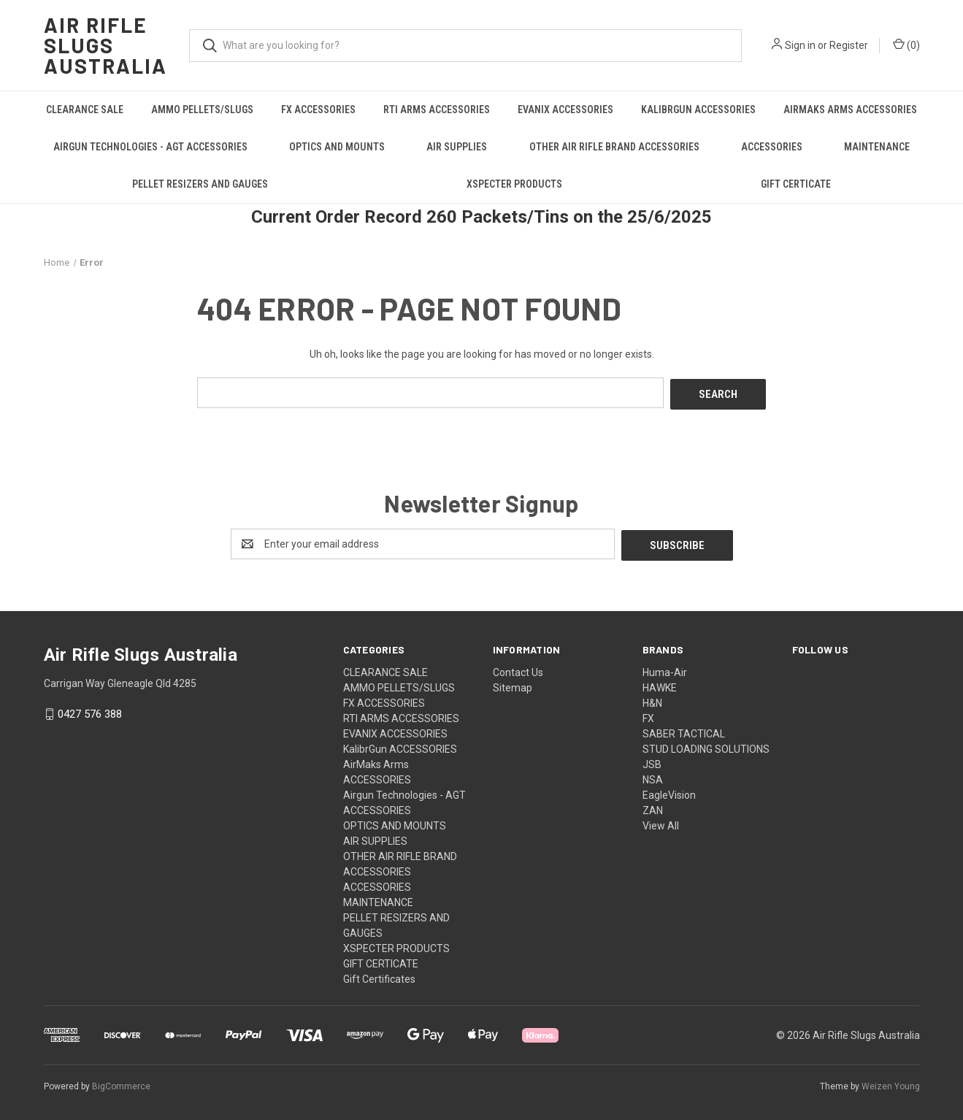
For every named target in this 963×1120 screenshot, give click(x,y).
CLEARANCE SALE (84, 109)
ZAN (652, 807)
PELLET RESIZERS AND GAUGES (200, 184)
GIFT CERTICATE (796, 184)
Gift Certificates (379, 975)
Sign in (800, 45)
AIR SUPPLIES (456, 147)
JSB (651, 761)
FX (648, 715)
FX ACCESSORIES (318, 109)
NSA (652, 776)
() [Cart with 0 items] (906, 44)
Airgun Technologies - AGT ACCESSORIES (150, 147)
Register (848, 45)
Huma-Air (664, 669)
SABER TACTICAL (683, 730)
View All (660, 822)
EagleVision (669, 791)
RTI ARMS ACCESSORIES (436, 109)
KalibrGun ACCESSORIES (698, 109)
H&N (652, 699)
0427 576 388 (90, 711)
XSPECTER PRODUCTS (514, 184)
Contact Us (518, 669)
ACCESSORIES (771, 147)
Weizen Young (891, 1083)
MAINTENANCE (877, 147)
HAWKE (659, 684)
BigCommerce (121, 1083)
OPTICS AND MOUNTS (337, 147)
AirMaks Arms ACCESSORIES (850, 109)
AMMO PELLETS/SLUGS (202, 109)
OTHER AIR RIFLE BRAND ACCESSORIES (614, 147)
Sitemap (512, 684)
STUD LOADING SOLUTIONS (706, 745)
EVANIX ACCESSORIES (565, 109)
